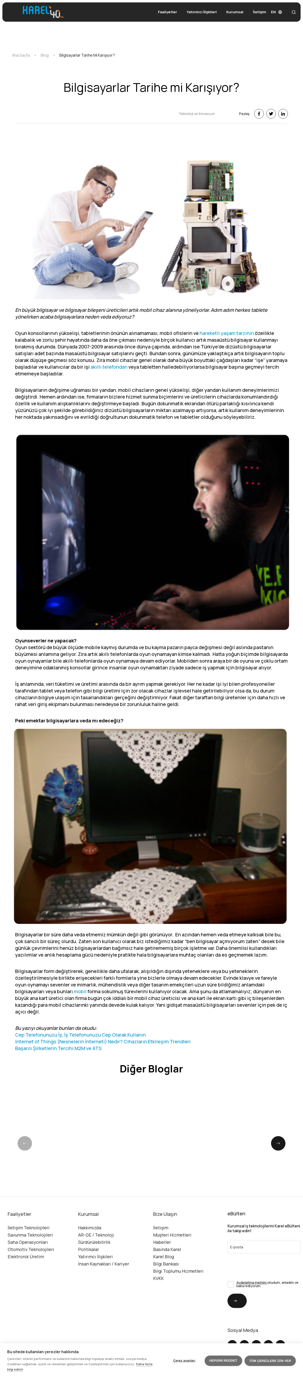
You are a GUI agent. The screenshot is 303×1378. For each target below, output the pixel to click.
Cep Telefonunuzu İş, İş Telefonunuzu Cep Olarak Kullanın (80, 1047)
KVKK (158, 1290)
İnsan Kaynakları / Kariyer (103, 1276)
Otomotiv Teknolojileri (31, 1262)
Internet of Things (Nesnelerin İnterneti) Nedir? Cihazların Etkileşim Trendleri (103, 1053)
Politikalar (88, 1262)
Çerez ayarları (184, 1360)
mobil (80, 1003)
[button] (278, 1168)
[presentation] (253, 1275)
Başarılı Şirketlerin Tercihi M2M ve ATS (58, 1060)
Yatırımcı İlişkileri (202, 12)
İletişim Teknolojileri (29, 1240)
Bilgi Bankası (166, 1276)
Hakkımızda (89, 1240)
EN (276, 12)
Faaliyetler (167, 12)
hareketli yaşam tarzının (227, 345)
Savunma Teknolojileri (30, 1247)
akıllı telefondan (109, 379)
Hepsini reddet (223, 1360)
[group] (59, 1166)
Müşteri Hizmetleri (172, 1247)
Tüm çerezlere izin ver (270, 1361)
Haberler (162, 1254)
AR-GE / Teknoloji (96, 1247)
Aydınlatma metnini (251, 1294)
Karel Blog (163, 1269)
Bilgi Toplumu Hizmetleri (178, 1283)
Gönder (232, 1313)
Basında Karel (167, 1262)
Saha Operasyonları (28, 1254)
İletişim (259, 12)
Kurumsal (234, 11)
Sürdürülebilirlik (94, 1254)
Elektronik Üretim (26, 1269)
